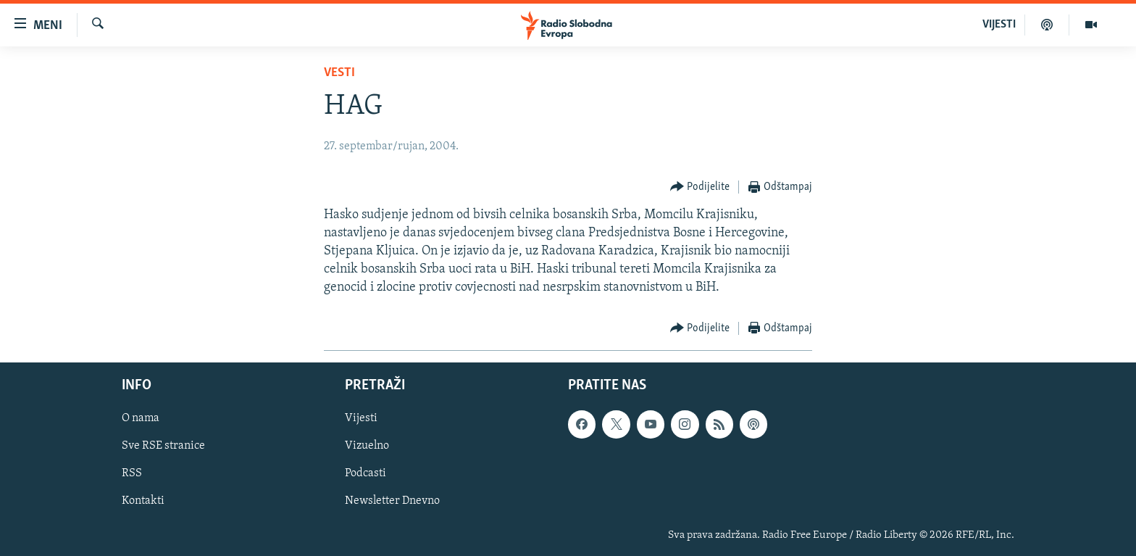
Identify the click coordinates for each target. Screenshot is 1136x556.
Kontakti (143, 501)
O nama (140, 418)
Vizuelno (367, 446)
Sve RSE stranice (163, 446)
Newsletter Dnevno (392, 501)
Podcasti (365, 473)
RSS (132, 473)
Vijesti (361, 418)
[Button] (700, 187)
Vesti (339, 73)
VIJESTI (999, 24)
